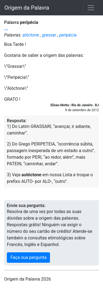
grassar (49, 35)
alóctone (31, 35)
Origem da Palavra (26, 7)
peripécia (67, 35)
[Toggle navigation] (91, 7)
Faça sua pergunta (28, 257)
